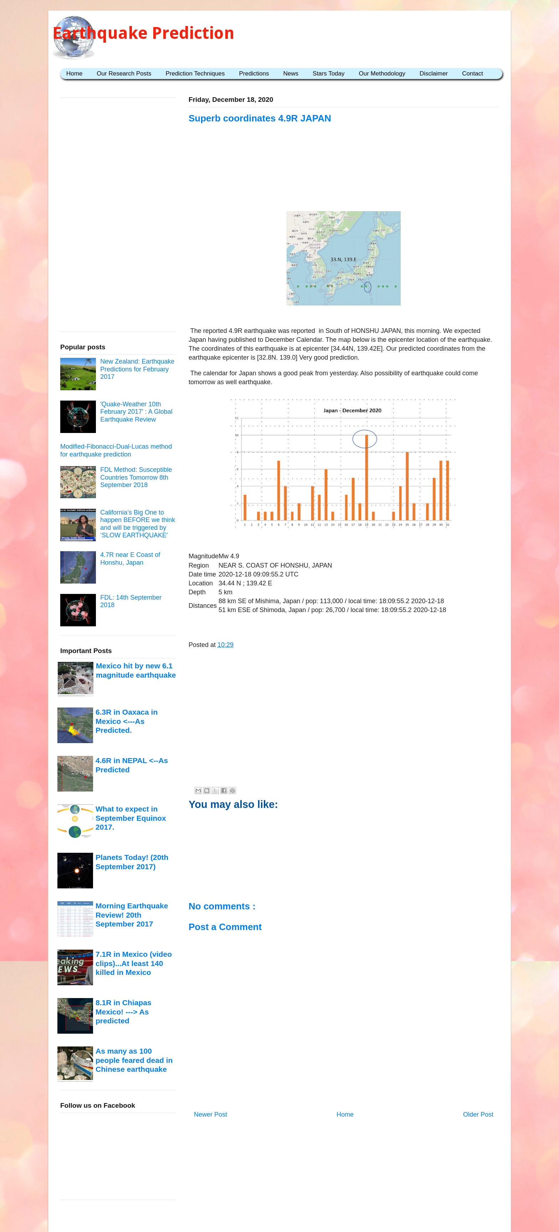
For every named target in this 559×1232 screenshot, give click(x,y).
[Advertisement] (343, 168)
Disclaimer (434, 73)
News (291, 73)
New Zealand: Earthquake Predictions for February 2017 (137, 369)
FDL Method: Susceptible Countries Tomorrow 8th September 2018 (136, 477)
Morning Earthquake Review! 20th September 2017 (132, 915)
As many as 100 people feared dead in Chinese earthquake (134, 1060)
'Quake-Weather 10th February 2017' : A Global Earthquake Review (136, 412)
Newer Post (210, 1114)
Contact (472, 73)
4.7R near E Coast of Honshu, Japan (130, 558)
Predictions (254, 73)
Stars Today (328, 73)
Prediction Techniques (195, 73)
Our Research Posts (124, 73)
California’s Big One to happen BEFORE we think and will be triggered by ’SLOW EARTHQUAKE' (137, 524)
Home (74, 73)
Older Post (478, 1114)
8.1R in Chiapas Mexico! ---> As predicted (124, 1011)
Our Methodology (382, 73)
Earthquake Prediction (143, 33)
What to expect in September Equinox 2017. (131, 818)
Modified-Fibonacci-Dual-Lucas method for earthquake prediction (116, 450)
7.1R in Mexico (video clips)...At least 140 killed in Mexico (134, 963)
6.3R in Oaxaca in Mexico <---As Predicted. (127, 721)
